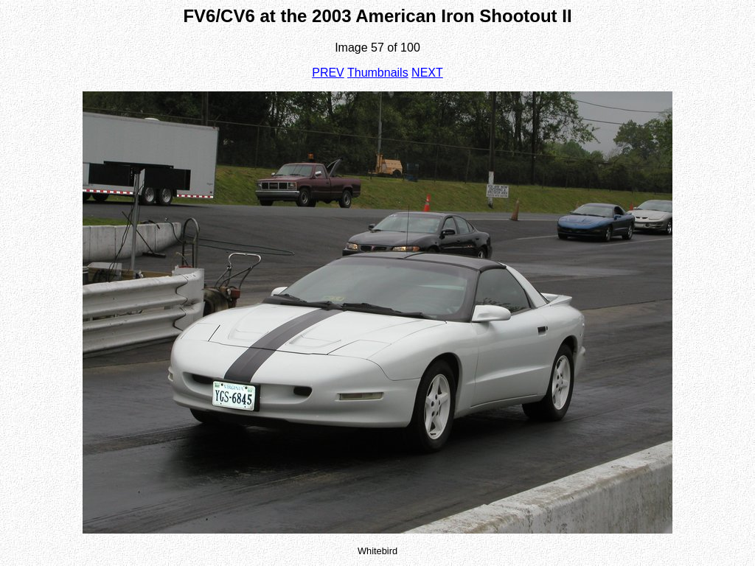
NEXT (427, 72)
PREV (328, 72)
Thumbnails (377, 72)
